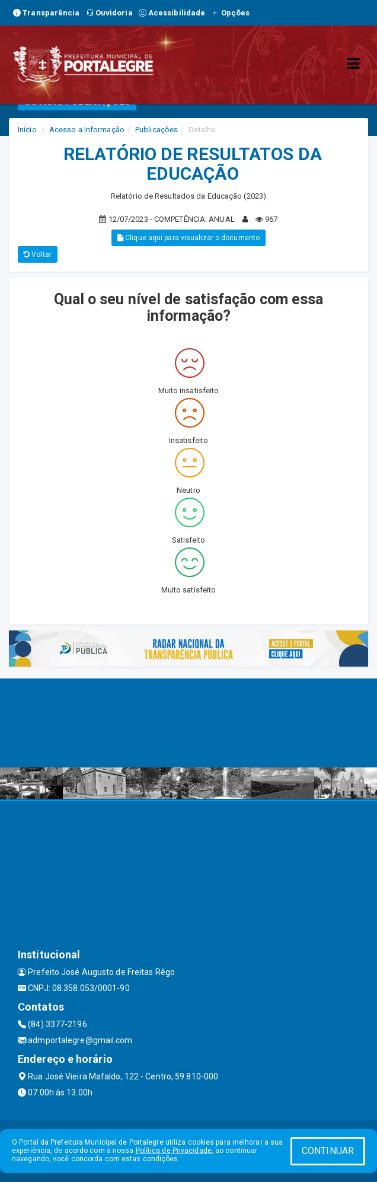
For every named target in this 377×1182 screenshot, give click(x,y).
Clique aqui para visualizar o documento (188, 238)
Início (27, 129)
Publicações (156, 129)
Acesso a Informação (86, 129)
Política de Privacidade (174, 1150)
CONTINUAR (328, 1150)
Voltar (38, 254)
